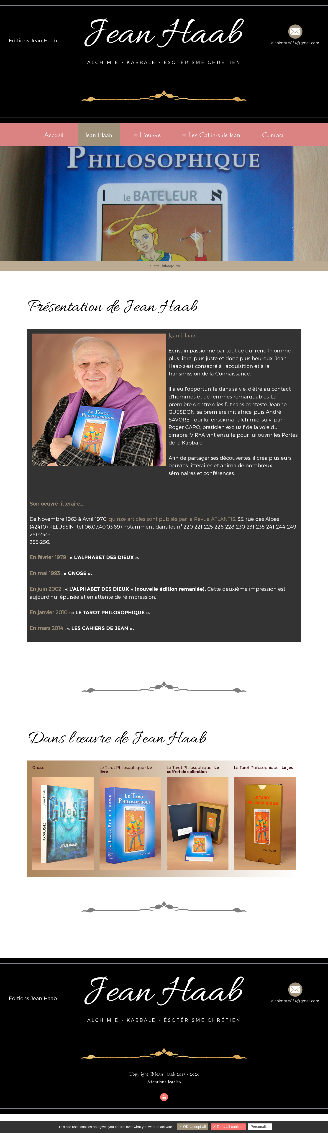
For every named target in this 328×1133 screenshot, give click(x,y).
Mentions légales (164, 1082)
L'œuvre (150, 135)
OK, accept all (192, 1127)
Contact (273, 135)
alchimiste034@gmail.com (295, 43)
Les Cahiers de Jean (214, 135)
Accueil (54, 135)
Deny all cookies (228, 1127)
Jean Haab (98, 135)
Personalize (260, 1127)
